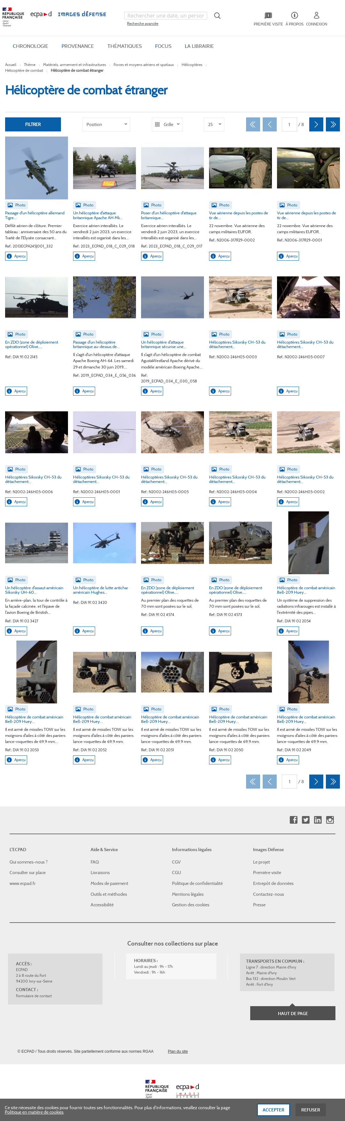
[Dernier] (333, 124)
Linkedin (318, 820)
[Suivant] (316, 124)
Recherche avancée (142, 23)
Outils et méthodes (109, 894)
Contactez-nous (268, 894)
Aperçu (16, 256)
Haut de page (293, 1013)
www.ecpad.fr (23, 883)
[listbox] (106, 124)
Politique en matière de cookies (34, 1113)
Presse (259, 905)
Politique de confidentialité (197, 883)
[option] (106, 124)
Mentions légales (188, 894)
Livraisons (100, 872)
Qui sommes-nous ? (29, 862)
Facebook (293, 820)
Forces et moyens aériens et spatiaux (144, 64)
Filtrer (33, 124)
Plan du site (178, 1051)
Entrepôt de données (273, 883)
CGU (176, 872)
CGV (176, 862)
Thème (29, 64)
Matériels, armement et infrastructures (74, 64)
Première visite (267, 872)
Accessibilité (102, 905)
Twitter (306, 820)
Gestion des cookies (190, 905)
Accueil (10, 64)
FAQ (95, 862)
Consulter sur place (28, 872)
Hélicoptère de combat (24, 70)
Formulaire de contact (34, 995)
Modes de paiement (109, 883)
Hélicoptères (192, 64)
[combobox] (165, 15)
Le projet (261, 862)
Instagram (330, 820)
